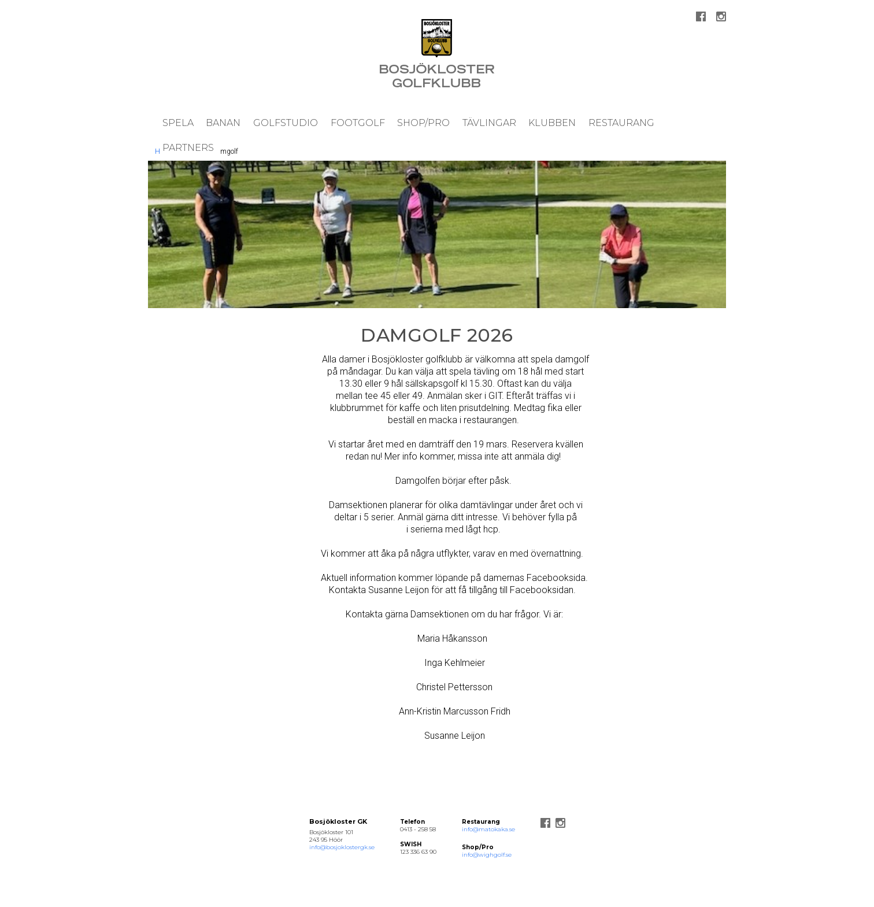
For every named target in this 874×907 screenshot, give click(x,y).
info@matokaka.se (488, 829)
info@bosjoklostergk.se (342, 847)
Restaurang (621, 122)
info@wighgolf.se (487, 854)
